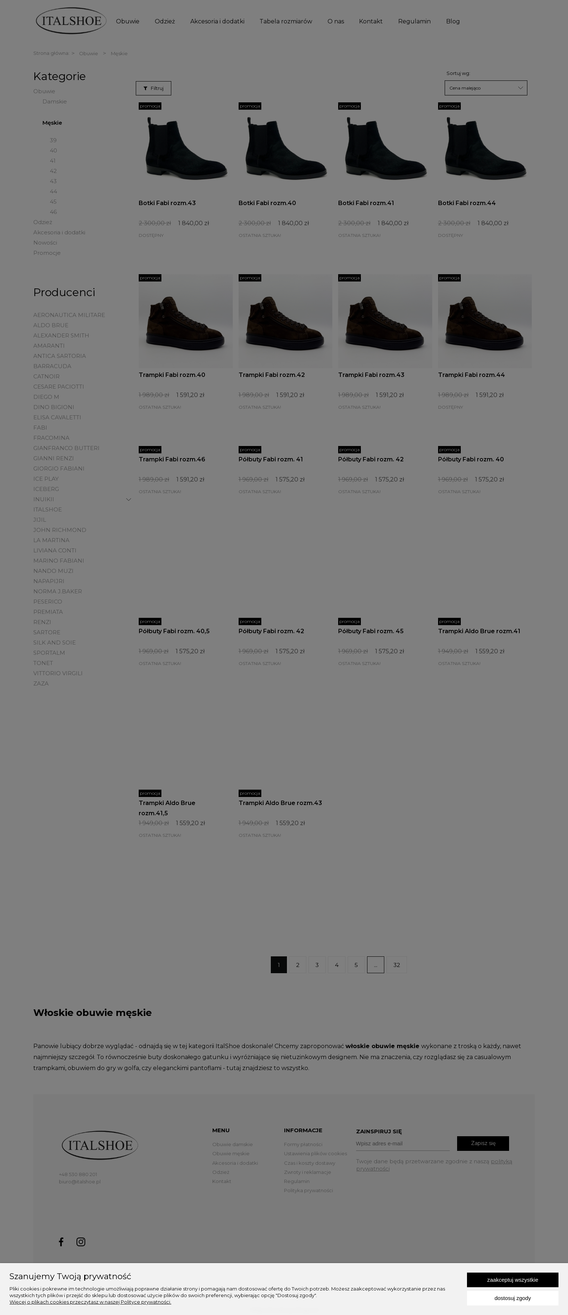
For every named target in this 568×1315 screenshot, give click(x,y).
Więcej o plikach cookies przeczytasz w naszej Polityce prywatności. (90, 1302)
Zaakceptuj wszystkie (512, 1280)
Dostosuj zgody (512, 1298)
